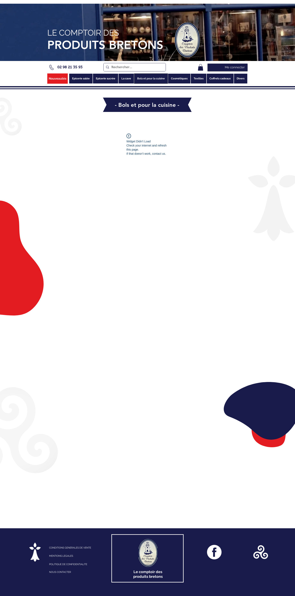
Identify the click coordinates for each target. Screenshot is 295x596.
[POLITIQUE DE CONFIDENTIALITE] (72, 564)
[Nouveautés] (57, 78)
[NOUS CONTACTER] (72, 572)
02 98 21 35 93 (70, 67)
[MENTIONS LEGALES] (67, 556)
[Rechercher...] (134, 67)
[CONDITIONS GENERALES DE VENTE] (76, 548)
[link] (200, 67)
